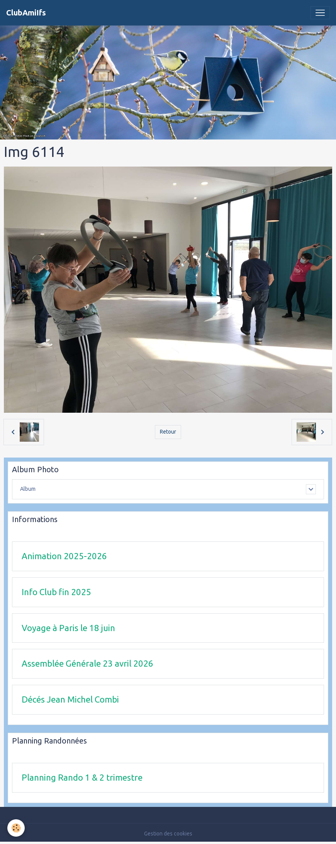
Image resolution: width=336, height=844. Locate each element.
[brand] (26, 13)
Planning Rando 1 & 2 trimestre (82, 777)
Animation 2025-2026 (64, 556)
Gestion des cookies (168, 833)
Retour (168, 432)
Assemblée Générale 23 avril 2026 (87, 663)
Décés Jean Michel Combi (70, 699)
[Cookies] (16, 828)
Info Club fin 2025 (56, 592)
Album (28, 489)
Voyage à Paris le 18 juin (68, 628)
